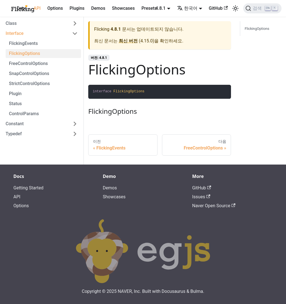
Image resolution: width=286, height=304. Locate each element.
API (37, 8)
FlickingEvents (23, 43)
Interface (14, 33)
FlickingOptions (24, 53)
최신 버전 (128, 41)
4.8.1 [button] (161, 8)
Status (15, 103)
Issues (201, 196)
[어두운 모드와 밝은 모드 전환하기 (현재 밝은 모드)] (235, 8)
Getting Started (28, 187)
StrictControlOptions (29, 83)
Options (55, 8)
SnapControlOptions (29, 73)
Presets (149, 8)
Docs (22, 8)
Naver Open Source (213, 205)
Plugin (15, 93)
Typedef (14, 133)
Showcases (123, 8)
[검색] (262, 8)
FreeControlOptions (28, 63)
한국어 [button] (187, 8)
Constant (15, 123)
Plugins (77, 8)
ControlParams (24, 113)
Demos (98, 8)
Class (11, 23)
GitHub (218, 8)
